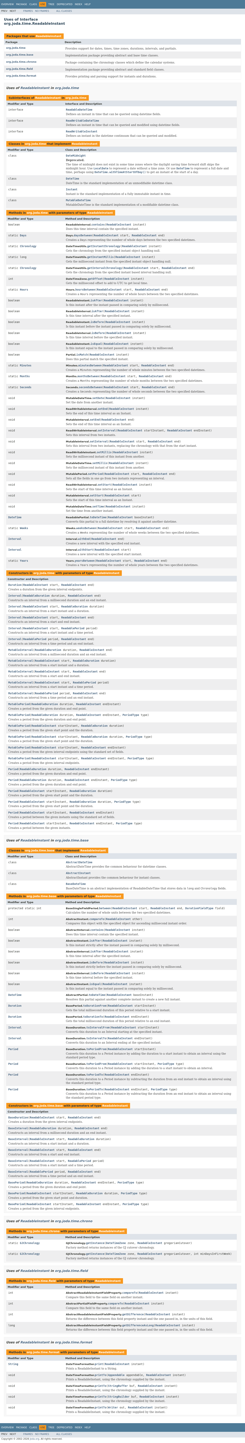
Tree (51, 4)
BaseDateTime (76, 883)
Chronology (28, 246)
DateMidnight (76, 155)
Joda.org (34, 1438)
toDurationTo (93, 1016)
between (105, 908)
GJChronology (30, 1243)
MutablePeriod (19, 704)
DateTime (72, 178)
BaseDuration (18, 1117)
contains (98, 224)
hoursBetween (85, 289)
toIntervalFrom (98, 1027)
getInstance (95, 1243)
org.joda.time (16, 47)
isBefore (97, 322)
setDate (98, 398)
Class (33, 4)
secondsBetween (90, 387)
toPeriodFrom (96, 1049)
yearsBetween (85, 560)
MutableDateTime (78, 200)
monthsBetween (88, 376)
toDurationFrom (94, 1005)
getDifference (133, 1314)
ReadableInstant (48, 36)
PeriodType (131, 714)
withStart (85, 549)
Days (23, 235)
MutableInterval (20, 649)
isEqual (96, 343)
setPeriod (95, 473)
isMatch (82, 354)
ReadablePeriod (72, 628)
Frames (28, 11)
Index (78, 4)
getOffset (95, 278)
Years (24, 560)
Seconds (25, 387)
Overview (7, 4)
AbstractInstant (78, 873)
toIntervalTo (96, 1038)
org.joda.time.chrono (21, 61)
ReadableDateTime (79, 109)
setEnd (103, 408)
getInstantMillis (100, 257)
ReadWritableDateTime (82, 120)
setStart (104, 484)
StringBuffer (118, 1385)
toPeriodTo (94, 1074)
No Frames (42, 11)
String (13, 1364)
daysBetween (83, 235)
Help (87, 4)
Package (21, 4)
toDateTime (98, 517)
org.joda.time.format (21, 75)
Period (13, 769)
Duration (14, 584)
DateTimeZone (116, 1243)
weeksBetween (86, 528)
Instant (71, 189)
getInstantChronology (103, 246)
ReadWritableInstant (81, 131)
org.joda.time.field (19, 68)
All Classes (64, 11)
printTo (100, 1375)
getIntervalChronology (104, 268)
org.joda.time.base (19, 54)
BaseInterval (18, 1128)
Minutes (25, 365)
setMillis (104, 452)
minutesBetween (90, 365)
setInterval (107, 430)
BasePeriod (16, 1182)
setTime (98, 506)
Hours (24, 289)
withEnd (84, 538)
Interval (14, 538)
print (99, 1364)
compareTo (96, 919)
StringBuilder (119, 1396)
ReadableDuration (36, 595)
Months (25, 376)
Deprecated (64, 4)
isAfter (96, 300)
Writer (113, 1407)
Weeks (24, 528)
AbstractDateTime (79, 862)
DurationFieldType (199, 908)
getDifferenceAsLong (138, 1325)
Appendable (116, 1375)
